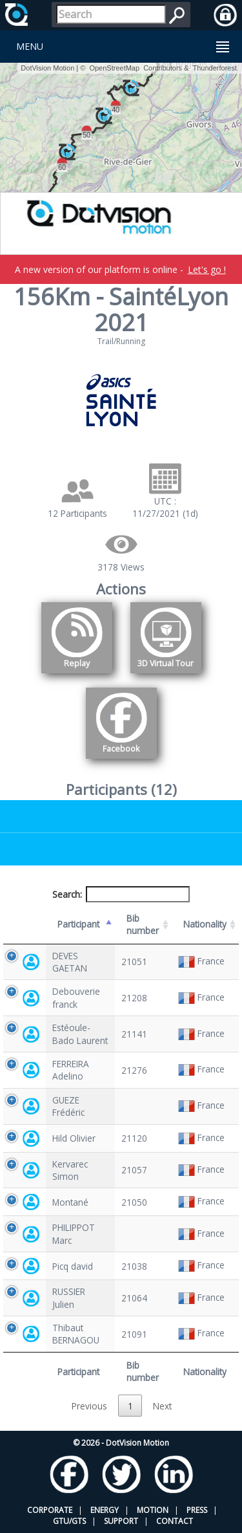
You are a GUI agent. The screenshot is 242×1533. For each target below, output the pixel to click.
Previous (89, 1406)
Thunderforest (215, 68)
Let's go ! (207, 269)
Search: (121, 894)
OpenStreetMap (114, 68)
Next (162, 1406)
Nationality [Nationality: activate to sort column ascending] (205, 924)
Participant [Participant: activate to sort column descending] (78, 924)
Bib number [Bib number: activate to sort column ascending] (142, 924)
